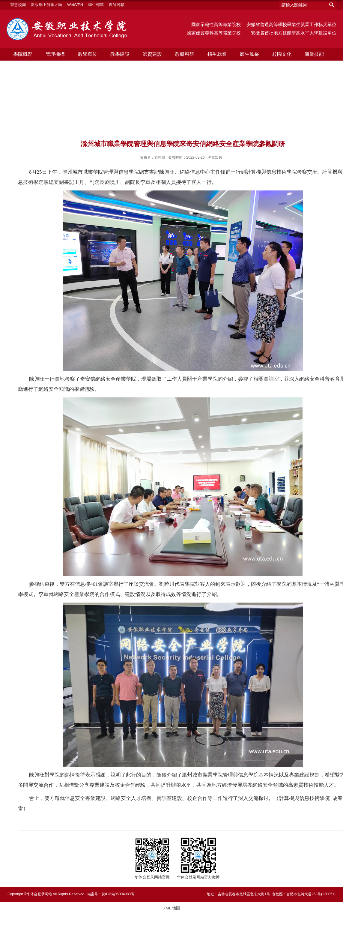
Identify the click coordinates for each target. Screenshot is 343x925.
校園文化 (280, 54)
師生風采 (248, 54)
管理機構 (54, 54)
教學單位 (87, 54)
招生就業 (215, 54)
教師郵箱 (116, 4)
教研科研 (183, 54)
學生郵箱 (96, 4)
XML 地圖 (171, 908)
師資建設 (151, 54)
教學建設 (119, 54)
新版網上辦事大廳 (46, 4)
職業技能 (312, 54)
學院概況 (22, 54)
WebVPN (75, 4)
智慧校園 (18, 4)
